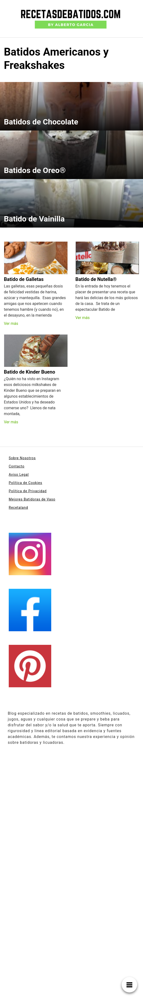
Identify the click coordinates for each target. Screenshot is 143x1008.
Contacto (17, 466)
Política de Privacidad (28, 491)
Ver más (11, 323)
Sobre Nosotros (22, 458)
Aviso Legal (19, 474)
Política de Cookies (25, 483)
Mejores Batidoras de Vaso (32, 499)
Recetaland (18, 507)
